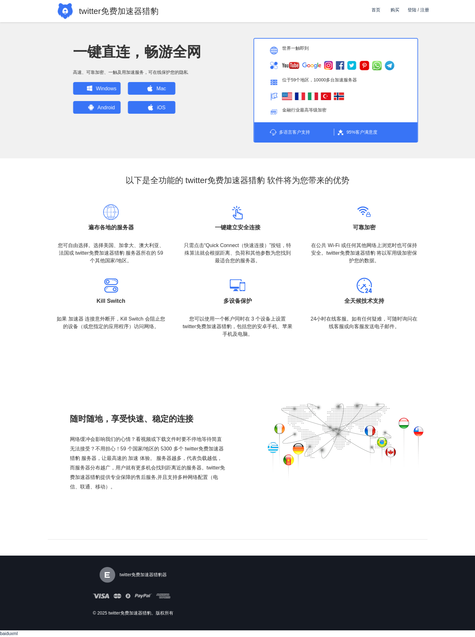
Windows (93, 88)
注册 (424, 9)
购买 (395, 9)
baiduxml (9, 633)
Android (93, 107)
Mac (148, 88)
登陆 (412, 9)
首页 (376, 9)
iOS (149, 107)
